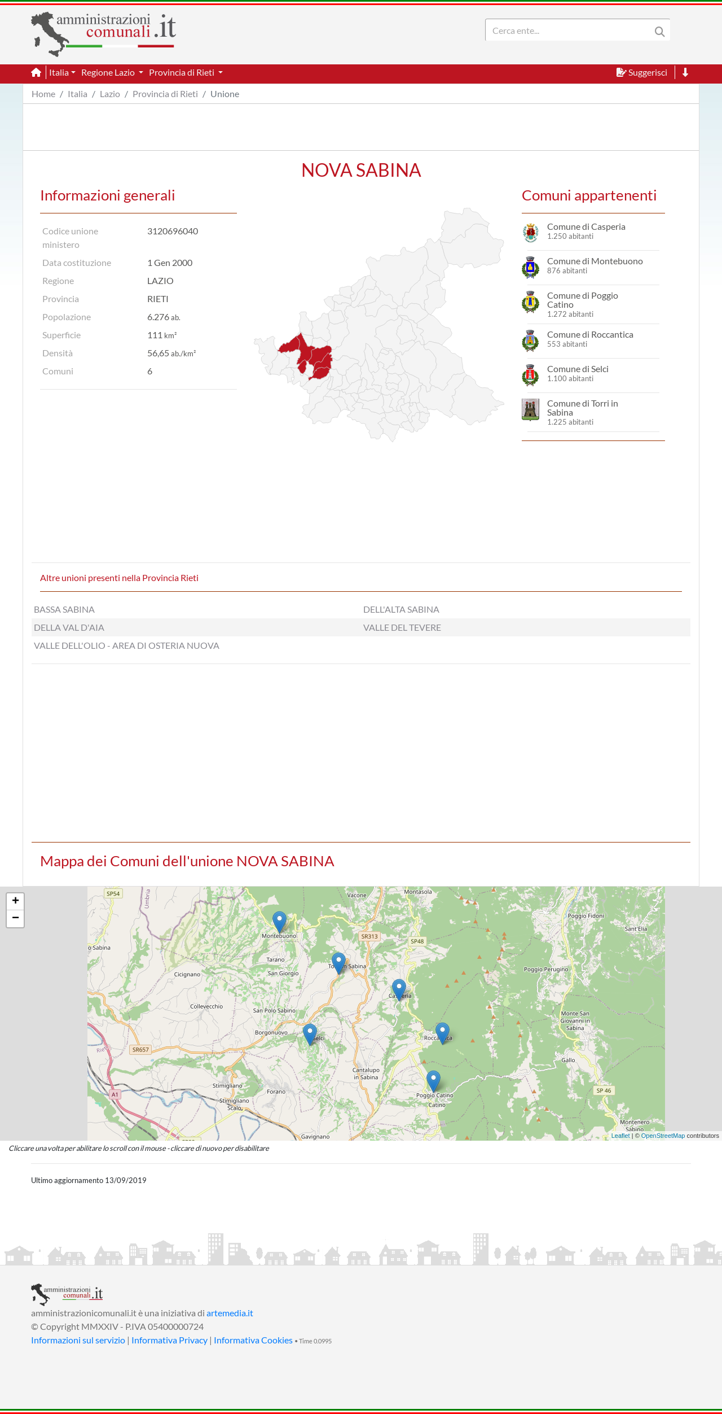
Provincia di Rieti (165, 93)
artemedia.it (229, 1312)
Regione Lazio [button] (109, 72)
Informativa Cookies (253, 1339)
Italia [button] (59, 72)
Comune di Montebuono (595, 260)
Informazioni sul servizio (78, 1339)
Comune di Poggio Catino (582, 299)
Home (43, 93)
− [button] (15, 918)
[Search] (570, 30)
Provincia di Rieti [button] (182, 72)
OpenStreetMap (663, 1135)
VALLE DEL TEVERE (402, 627)
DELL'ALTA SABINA (401, 609)
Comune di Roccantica (590, 334)
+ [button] (15, 901)
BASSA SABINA (64, 609)
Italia (77, 93)
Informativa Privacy (169, 1339)
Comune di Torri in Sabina (582, 407)
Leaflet (620, 1135)
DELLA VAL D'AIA (69, 627)
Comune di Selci (578, 368)
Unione (224, 93)
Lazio (110, 93)
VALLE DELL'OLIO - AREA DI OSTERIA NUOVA (126, 645)
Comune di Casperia (586, 226)
